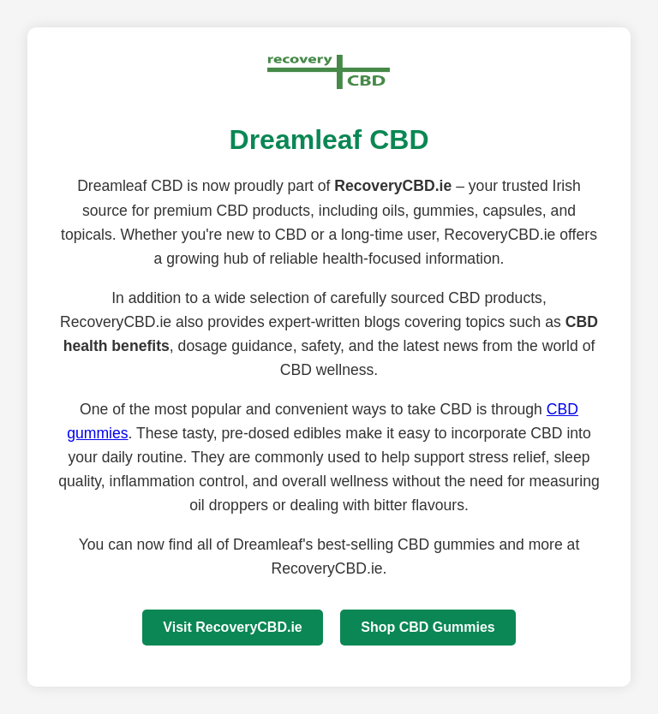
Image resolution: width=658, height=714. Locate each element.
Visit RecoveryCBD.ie (232, 627)
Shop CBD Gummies (427, 627)
